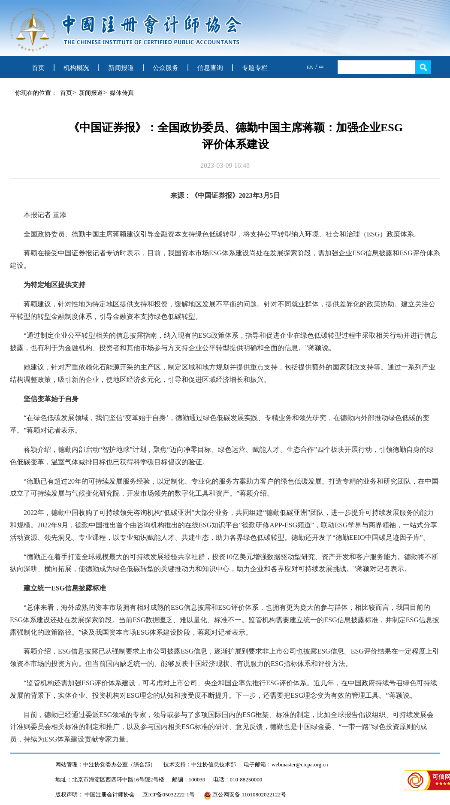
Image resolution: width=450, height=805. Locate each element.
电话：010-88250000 (238, 779)
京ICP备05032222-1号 (168, 794)
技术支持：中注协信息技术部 (199, 764)
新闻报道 (121, 67)
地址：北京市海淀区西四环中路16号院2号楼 (109, 779)
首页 (38, 67)
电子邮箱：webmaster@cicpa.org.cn (286, 764)
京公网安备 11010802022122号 (245, 794)
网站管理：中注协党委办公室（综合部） (105, 764)
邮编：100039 (188, 779)
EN (310, 67)
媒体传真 (122, 93)
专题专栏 (255, 67)
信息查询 (210, 67)
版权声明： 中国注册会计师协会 (95, 794)
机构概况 (76, 67)
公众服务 (165, 67)
